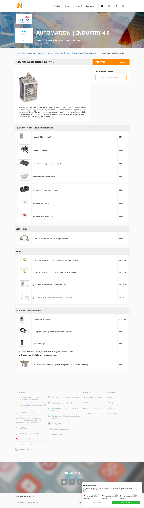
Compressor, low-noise (41, 320)
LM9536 (121, 137)
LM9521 (121, 177)
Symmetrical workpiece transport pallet (48, 164)
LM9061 (121, 239)
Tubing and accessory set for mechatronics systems (52, 332)
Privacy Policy (112, 413)
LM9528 (121, 216)
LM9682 (121, 150)
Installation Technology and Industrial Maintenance (30, 398)
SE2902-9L (122, 320)
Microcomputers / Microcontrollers (65, 397)
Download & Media (57, 434)
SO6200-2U (122, 285)
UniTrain (23, 428)
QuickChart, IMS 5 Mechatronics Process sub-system (52, 298)
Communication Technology (30, 439)
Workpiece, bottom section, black (45, 190)
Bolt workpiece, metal (41, 203)
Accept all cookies (126, 502)
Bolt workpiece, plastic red (43, 216)
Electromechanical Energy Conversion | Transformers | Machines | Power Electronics (29, 420)
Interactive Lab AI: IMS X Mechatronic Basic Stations (55, 272)
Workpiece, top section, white (44, 177)
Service (68, 6)
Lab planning (88, 413)
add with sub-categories (111, 77)
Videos (85, 403)
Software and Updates (91, 408)
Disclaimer (111, 408)
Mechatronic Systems (45, 53)
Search (109, 397)
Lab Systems (57, 423)
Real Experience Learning (59, 429)
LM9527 (121, 203)
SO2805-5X (122, 272)
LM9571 (121, 332)
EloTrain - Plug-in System (29, 433)
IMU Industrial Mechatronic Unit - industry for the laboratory (75, 53)
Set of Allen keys (39, 344)
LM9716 (121, 344)
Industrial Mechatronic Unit (43, 137)
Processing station (40, 150)
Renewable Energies (27, 413)
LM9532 (121, 164)
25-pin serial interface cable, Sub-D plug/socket (50, 239)
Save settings (97, 502)
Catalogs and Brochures (92, 397)
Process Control (26, 444)
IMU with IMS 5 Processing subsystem (59, 40)
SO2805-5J (122, 260)
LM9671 (121, 365)
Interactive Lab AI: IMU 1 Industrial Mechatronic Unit (55, 260)
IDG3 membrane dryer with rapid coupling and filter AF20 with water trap (60, 365)
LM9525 (121, 190)
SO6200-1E (122, 298)
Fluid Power (24, 449)
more (55, 355)
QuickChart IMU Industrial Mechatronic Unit (49, 285)
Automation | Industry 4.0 (73, 32)
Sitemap (110, 403)
